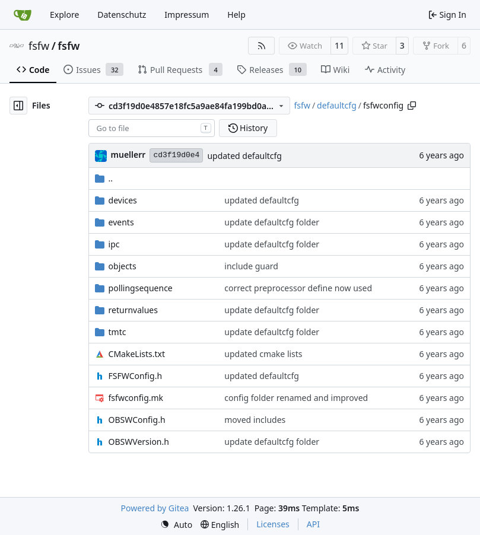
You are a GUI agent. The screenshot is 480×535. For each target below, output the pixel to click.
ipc (114, 244)
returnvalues (133, 310)
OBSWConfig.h (137, 419)
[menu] (176, 524)
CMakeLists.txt (137, 353)
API (313, 524)
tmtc (117, 331)
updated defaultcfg (244, 155)
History (248, 127)
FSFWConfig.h (136, 375)
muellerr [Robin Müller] (128, 154)
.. (104, 178)
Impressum (186, 14)
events (121, 222)
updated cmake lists (263, 353)
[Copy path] (412, 105)
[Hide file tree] (18, 105)
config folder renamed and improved (296, 397)
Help (236, 14)
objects (122, 266)
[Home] (22, 15)
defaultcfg (337, 105)
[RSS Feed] (261, 46)
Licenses (273, 524)
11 (339, 45)
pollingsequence (141, 288)
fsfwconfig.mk (136, 397)
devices (123, 200)
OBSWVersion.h (139, 441)
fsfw (38, 46)
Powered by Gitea (155, 508)
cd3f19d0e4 (176, 155)
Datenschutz (121, 14)
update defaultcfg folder (271, 222)
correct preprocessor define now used (298, 288)
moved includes (254, 419)
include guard (251, 266)
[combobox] (151, 128)
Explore (64, 14)
